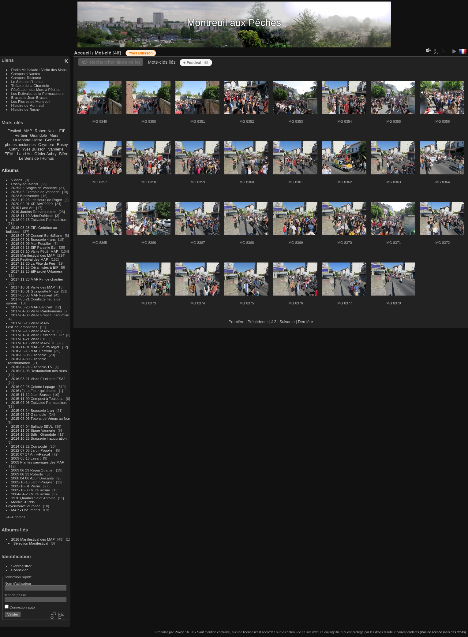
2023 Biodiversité (25, 196)
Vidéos (16, 180)
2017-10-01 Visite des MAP (33, 287)
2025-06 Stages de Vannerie (34, 188)
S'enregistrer (21, 566)
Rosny (62, 144)
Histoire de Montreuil (27, 105)
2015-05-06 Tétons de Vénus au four (40, 418)
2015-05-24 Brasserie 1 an (32, 410)
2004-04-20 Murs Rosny (30, 494)
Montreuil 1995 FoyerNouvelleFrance (23, 504)
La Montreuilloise (28, 140)
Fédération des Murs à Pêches (35, 89)
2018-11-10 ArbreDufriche (32, 216)
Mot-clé (103, 52)
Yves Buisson (34, 149)
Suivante (287, 321)
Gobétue (52, 140)
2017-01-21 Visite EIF (28, 339)
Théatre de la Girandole (30, 86)
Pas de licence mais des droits (443, 632)
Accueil (82, 52)
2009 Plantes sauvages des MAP (37, 462)
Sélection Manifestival (30, 543)
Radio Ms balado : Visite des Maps (39, 70)
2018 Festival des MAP (29, 259)
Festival (14, 131)
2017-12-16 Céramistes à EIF (34, 267)
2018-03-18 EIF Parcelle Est (34, 247)
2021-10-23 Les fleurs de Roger (36, 200)
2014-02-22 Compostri (29, 446)
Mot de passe (15, 595)
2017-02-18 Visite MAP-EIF (33, 331)
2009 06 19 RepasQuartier (32, 470)
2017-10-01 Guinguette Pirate (35, 291)
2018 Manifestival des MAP (33, 255)
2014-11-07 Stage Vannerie (33, 430)
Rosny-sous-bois (24, 184)
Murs (54, 135)
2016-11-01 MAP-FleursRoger (35, 347)
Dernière (305, 321)
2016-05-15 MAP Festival (31, 351)
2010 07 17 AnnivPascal (30, 454)
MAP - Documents (25, 510)
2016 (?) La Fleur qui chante (34, 391)
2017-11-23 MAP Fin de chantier (37, 279)
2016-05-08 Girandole (28, 355)
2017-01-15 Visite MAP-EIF (33, 343)
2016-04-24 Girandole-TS (31, 367)
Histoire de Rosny (25, 109)
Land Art (24, 153)
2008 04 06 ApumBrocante (32, 478)
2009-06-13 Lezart (26, 458)
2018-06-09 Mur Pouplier (31, 243)
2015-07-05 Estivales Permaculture (39, 402)
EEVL (10, 153)
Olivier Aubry (45, 153)
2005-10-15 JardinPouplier (32, 482)
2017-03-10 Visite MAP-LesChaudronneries (27, 325)
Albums (10, 170)
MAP (28, 131)
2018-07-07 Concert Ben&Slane (36, 235)
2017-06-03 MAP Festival (31, 295)
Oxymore (46, 144)
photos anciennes (20, 144)
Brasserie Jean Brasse (29, 97)
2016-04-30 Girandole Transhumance (26, 361)
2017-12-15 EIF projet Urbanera (36, 271)
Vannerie (55, 149)
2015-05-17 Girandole (28, 414)
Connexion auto (20, 607)
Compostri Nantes (25, 74)
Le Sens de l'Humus (27, 82)
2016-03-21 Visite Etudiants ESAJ (38, 379)
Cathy (14, 149)
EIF (62, 131)
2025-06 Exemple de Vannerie (35, 192)
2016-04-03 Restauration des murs (39, 371)
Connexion (19, 570)
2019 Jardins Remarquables (33, 212)
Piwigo (179, 632)
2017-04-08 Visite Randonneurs (36, 311)
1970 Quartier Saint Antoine (33, 498)
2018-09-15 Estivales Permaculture (39, 220)
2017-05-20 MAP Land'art (31, 307)
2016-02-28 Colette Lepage (33, 387)
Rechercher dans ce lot (115, 62)
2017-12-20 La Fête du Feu (33, 263)
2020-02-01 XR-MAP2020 (32, 204)
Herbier (20, 135)
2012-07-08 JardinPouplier (32, 450)
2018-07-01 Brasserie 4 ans (33, 239)
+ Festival (195, 62)
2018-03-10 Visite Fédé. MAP (34, 251)
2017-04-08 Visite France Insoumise (40, 315)
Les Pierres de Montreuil (31, 101)
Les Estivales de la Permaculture (37, 93)
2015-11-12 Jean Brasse (31, 395)
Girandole (38, 135)
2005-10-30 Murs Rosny (30, 490)
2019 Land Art (23, 208)
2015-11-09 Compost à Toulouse (37, 398)
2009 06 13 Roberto (27, 474)
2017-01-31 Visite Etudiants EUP (37, 335)
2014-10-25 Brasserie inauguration (39, 438)
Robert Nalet (46, 131)
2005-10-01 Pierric (26, 486)
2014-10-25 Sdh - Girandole (33, 434)
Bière (63, 153)
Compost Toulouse (26, 78)
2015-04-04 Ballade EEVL (32, 426)
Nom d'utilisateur (18, 583)
